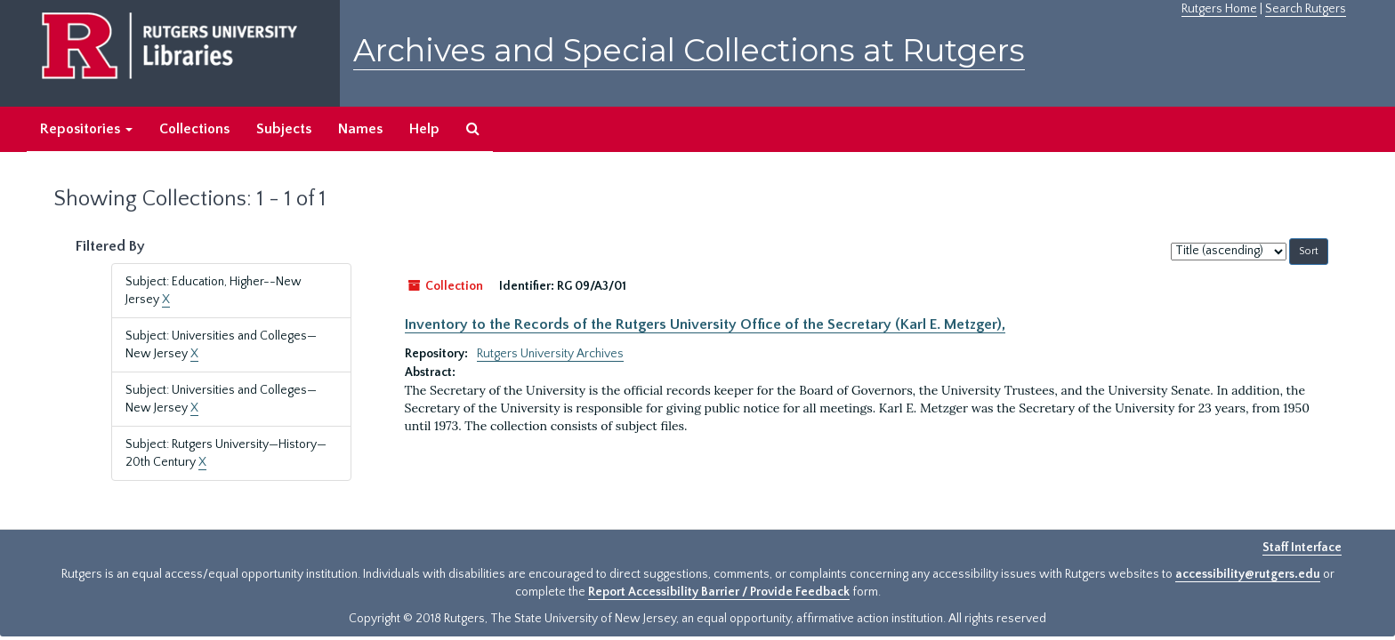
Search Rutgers (1305, 9)
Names (360, 129)
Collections (194, 129)
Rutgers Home (1219, 9)
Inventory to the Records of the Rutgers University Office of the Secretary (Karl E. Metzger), (705, 324)
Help (424, 129)
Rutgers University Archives (550, 354)
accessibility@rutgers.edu (1247, 574)
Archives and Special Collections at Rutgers (689, 50)
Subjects (283, 129)
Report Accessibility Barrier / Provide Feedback (719, 592)
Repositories (86, 129)
